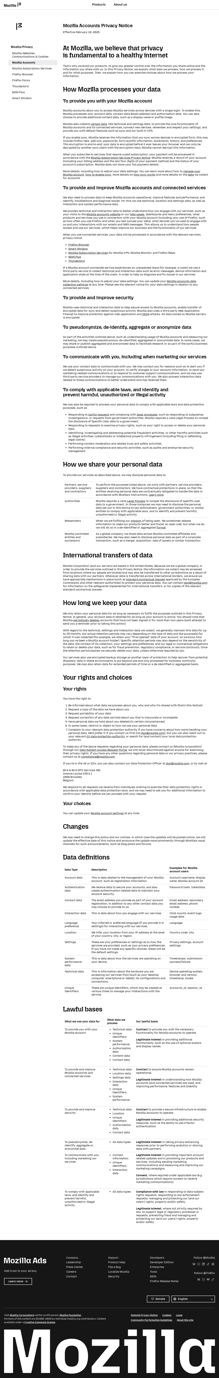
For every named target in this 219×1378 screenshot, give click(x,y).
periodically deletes (86, 620)
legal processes (147, 414)
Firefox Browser (78, 244)
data (191, 174)
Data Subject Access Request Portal (103, 750)
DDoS (145, 314)
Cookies (166, 1315)
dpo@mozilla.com (195, 582)
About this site (185, 1320)
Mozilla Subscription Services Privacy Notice (120, 157)
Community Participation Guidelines (151, 1320)
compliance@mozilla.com (98, 756)
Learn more (156, 494)
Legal (179, 1315)
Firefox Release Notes (164, 1281)
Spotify (213, 1264)
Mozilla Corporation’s (22, 1315)
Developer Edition (162, 1262)
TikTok (208, 1264)
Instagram (199, 1264)
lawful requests (98, 414)
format (161, 527)
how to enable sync (98, 174)
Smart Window (78, 248)
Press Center (74, 1267)
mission (136, 520)
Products (99, 4)
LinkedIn (203, 1264)
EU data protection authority (106, 736)
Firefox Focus (21, 80)
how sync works (144, 174)
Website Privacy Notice (144, 1315)
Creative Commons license (39, 1322)
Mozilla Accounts (23, 62)
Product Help (116, 1262)
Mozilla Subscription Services (88, 252)
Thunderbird (76, 261)
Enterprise (157, 1267)
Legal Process (136, 501)
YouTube (208, 1279)
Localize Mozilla (118, 1271)
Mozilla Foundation (70, 1315)
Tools (153, 1271)
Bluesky (194, 1264)
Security (113, 1276)
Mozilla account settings (107, 813)
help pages (137, 214)
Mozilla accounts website (103, 214)
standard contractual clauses (145, 579)
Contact (71, 1276)
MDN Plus (74, 257)
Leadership (73, 1262)
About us (120, 4)
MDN (153, 1276)
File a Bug (114, 1267)
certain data (99, 124)
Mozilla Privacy (22, 47)
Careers (71, 1271)
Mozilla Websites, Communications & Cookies (30, 55)
